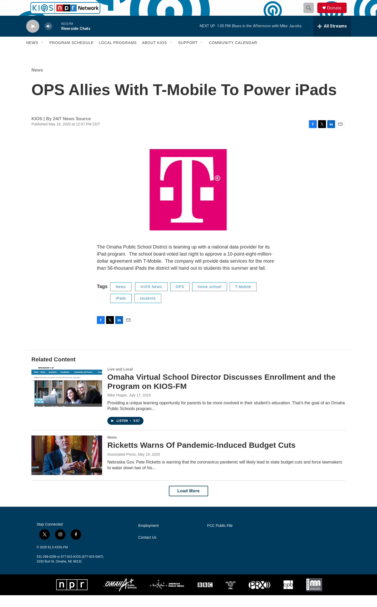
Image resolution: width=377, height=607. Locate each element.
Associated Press (121, 466)
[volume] (48, 38)
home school (209, 298)
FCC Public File (219, 537)
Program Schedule (71, 54)
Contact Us (147, 549)
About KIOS (154, 54)
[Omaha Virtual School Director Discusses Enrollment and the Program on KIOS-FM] (66, 398)
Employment (148, 537)
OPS (180, 298)
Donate (337, 13)
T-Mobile (243, 298)
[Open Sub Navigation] (42, 54)
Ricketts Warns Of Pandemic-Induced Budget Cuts (201, 457)
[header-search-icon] (311, 14)
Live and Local (120, 381)
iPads (121, 310)
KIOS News (151, 298)
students (148, 310)
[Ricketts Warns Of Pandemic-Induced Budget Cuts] (66, 467)
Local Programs (118, 54)
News (32, 54)
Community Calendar (233, 54)
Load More (188, 502)
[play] (33, 38)
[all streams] (332, 37)
